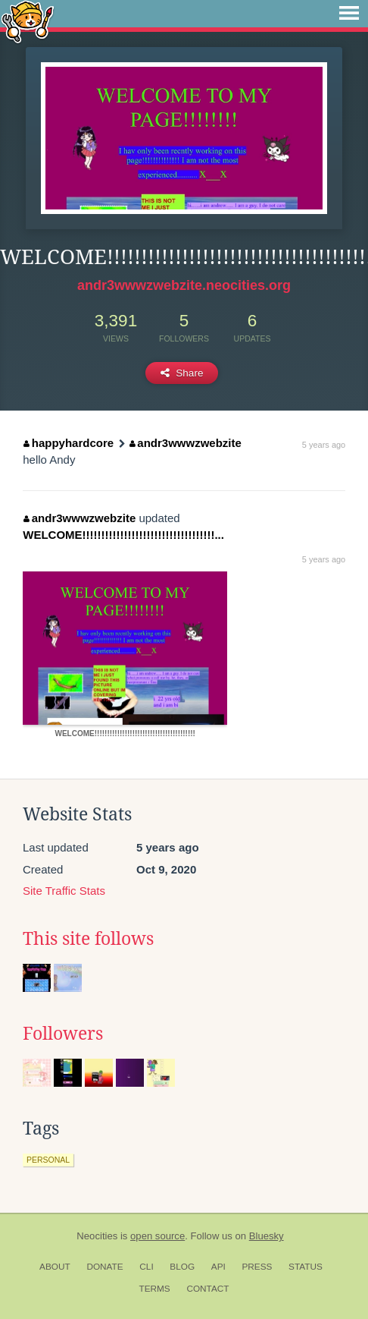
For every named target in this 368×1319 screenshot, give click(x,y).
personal (48, 1159)
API (218, 1266)
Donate (104, 1266)
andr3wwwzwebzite (185, 442)
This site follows (88, 939)
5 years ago (323, 444)
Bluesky (266, 1236)
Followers (63, 1034)
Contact (207, 1288)
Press (257, 1266)
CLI (146, 1266)
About (54, 1266)
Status (305, 1266)
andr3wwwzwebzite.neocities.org (184, 285)
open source (157, 1236)
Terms (154, 1288)
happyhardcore (68, 442)
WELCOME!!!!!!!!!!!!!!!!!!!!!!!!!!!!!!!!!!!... (123, 534)
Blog (182, 1266)
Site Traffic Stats (64, 890)
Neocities (96, 1236)
